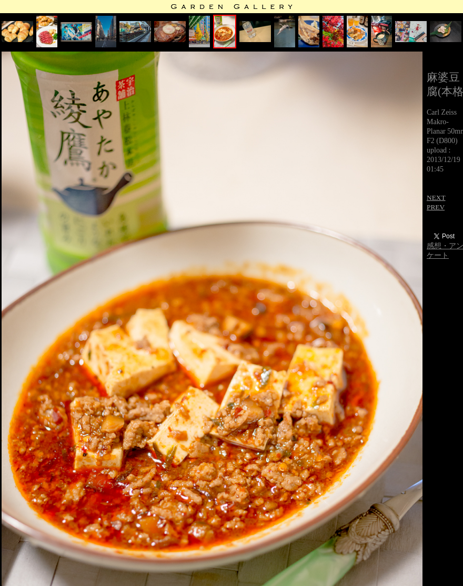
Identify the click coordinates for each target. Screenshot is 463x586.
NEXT (436, 197)
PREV (436, 207)
